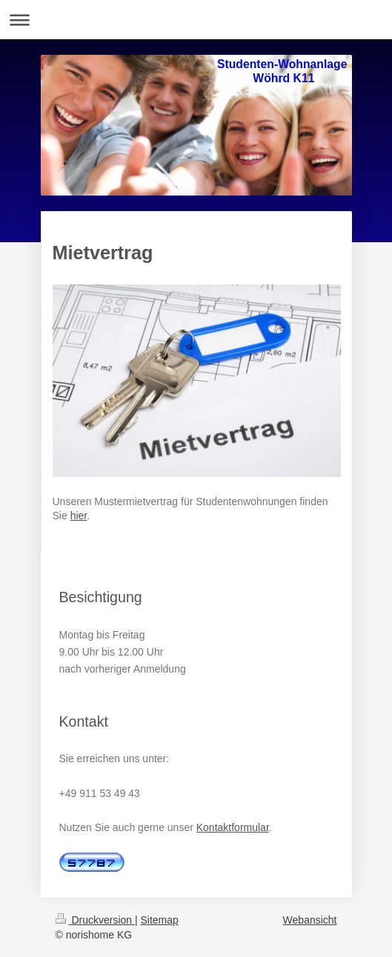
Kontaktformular (232, 827)
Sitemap (160, 920)
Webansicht (310, 920)
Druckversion (95, 920)
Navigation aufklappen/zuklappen (196, 20)
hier (78, 515)
